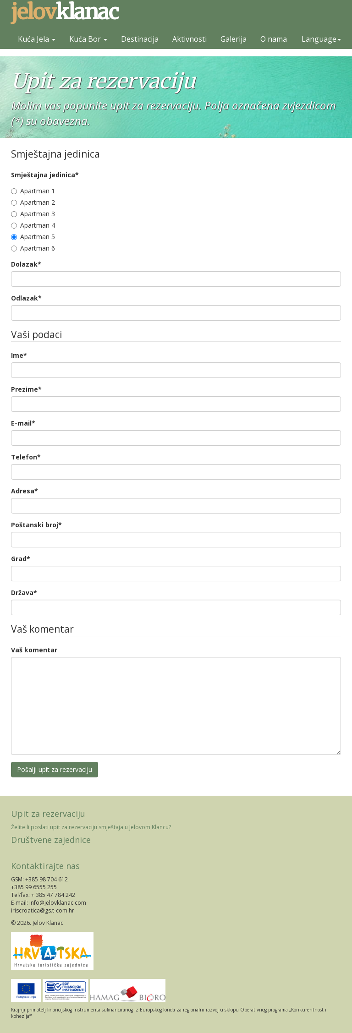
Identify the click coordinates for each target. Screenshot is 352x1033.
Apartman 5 (33, 236)
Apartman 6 (33, 248)
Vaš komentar (34, 649)
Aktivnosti (189, 39)
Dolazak (26, 264)
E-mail (23, 423)
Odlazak (26, 298)
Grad (20, 558)
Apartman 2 (33, 202)
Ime (19, 355)
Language (321, 39)
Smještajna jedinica (45, 174)
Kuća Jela (36, 39)
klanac (64, 12)
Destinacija (140, 39)
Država (24, 592)
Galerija (233, 39)
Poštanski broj (36, 524)
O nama (273, 39)
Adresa (24, 490)
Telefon (26, 457)
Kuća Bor (88, 39)
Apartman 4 (33, 225)
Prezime (26, 389)
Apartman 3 (33, 213)
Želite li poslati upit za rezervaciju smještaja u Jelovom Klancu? (91, 827)
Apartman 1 (33, 190)
